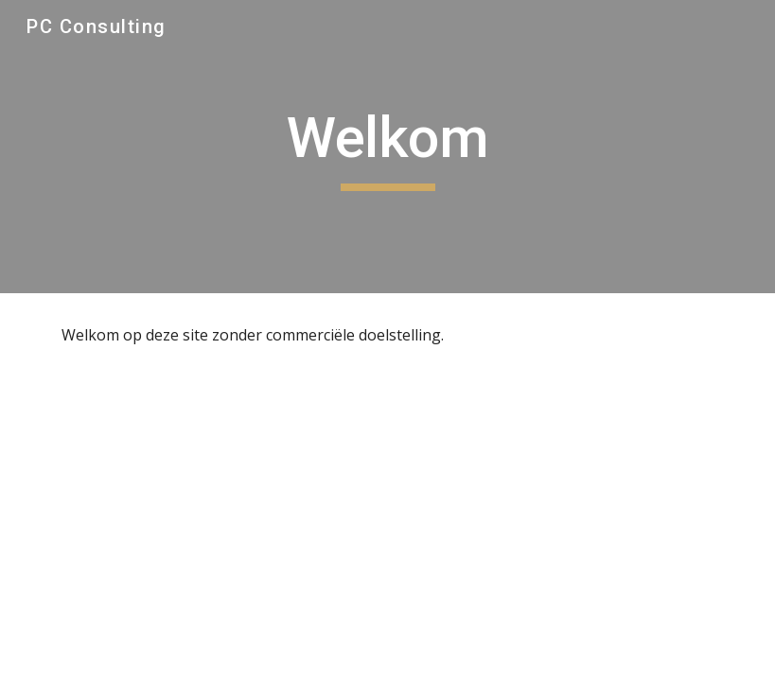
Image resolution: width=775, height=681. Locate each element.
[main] (388, 147)
